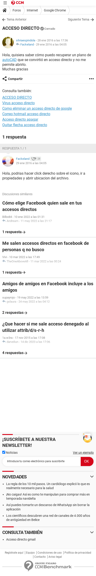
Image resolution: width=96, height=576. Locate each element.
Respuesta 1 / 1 (14, 148)
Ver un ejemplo (83, 452)
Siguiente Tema (78, 19)
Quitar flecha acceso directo (24, 125)
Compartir (15, 79)
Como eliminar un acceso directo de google (37, 108)
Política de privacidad (77, 552)
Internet (32, 10)
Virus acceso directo (18, 103)
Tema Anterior (17, 19)
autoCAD (9, 60)
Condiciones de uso (49, 552)
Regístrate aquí (14, 552)
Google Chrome (55, 10)
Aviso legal (55, 556)
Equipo (30, 552)
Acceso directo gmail (20, 539)
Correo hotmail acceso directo (26, 114)
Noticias (10, 452)
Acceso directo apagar (20, 119)
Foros (17, 10)
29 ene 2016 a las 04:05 (51, 44)
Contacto (40, 556)
